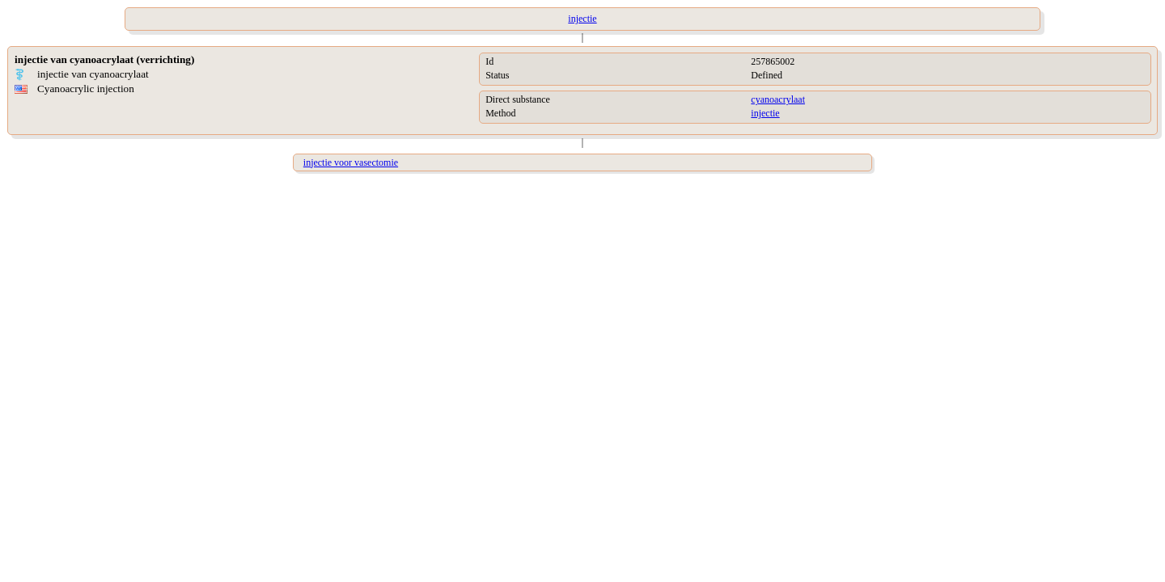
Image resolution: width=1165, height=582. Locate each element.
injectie (765, 113)
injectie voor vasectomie (350, 162)
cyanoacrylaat (778, 99)
